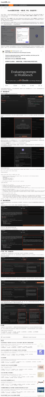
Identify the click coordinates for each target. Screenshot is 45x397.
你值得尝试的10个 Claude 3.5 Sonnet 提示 (29, 342)
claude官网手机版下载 (19, 351)
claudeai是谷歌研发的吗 (28, 366)
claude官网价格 (8, 352)
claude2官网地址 (17, 367)
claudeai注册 (14, 336)
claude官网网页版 (25, 351)
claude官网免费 (11, 382)
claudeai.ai (23, 366)
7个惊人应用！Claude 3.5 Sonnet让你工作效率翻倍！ (9, 370)
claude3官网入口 (19, 352)
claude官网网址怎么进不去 (29, 352)
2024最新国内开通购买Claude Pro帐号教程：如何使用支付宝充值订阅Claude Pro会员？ (14, 392)
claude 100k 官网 (7, 367)
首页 (1, 5)
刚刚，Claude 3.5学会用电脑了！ (6, 342)
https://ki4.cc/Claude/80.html (8, 335)
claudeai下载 (10, 336)
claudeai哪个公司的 (4, 336)
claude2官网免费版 (35, 336)
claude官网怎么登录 (30, 374)
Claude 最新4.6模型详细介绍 (23, 5)
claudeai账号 (18, 336)
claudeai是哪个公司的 (19, 366)
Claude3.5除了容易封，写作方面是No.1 (7, 377)
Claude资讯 (6, 5)
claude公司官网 (23, 389)
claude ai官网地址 (30, 351)
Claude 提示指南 (3, 362)
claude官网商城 (19, 389)
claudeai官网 (18, 381)
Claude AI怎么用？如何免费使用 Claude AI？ (8, 385)
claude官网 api (23, 352)
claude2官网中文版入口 (14, 352)
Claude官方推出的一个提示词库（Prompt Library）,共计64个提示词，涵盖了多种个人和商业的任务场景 (17, 347)
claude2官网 (2, 382)
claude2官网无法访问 (12, 367)
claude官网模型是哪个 (3, 352)
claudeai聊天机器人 (24, 336)
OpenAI (17, 374)
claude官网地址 (30, 336)
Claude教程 (11, 5)
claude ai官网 (27, 381)
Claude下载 (15, 5)
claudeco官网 (15, 382)
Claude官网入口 (14, 366)
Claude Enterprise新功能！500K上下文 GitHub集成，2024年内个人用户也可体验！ (14, 355)
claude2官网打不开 (33, 389)
